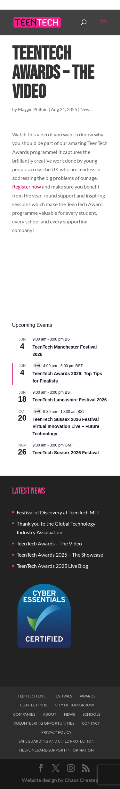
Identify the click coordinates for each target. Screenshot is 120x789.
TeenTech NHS (33, 705)
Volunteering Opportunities (43, 723)
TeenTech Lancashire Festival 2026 (70, 399)
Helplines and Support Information (56, 750)
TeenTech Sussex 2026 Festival (66, 452)
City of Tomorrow (74, 705)
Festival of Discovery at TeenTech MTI (58, 512)
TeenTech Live (32, 696)
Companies (24, 714)
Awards (87, 696)
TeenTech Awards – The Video (49, 543)
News (86, 109)
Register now (26, 186)
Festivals (62, 696)
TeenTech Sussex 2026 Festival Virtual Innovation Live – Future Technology (66, 426)
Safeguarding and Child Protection (56, 741)
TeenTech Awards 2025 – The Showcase (60, 554)
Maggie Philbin (33, 109)
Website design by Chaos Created (60, 780)
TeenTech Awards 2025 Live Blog (52, 566)
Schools (91, 714)
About (49, 714)
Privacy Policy (56, 732)
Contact (91, 723)
